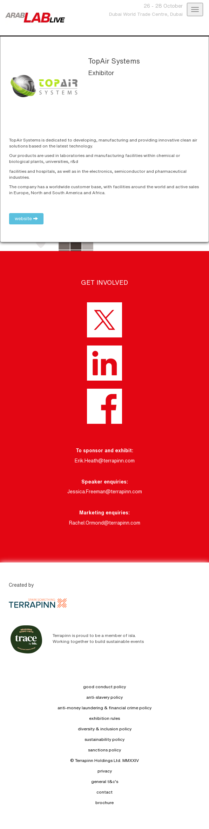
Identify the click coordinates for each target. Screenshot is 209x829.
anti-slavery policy (104, 697)
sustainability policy (104, 739)
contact (104, 792)
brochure (104, 802)
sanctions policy (104, 750)
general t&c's (104, 781)
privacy (104, 771)
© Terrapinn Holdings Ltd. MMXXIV (104, 760)
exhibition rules (104, 718)
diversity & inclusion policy (105, 728)
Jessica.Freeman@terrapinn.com (104, 491)
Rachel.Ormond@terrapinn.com (104, 522)
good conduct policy (104, 686)
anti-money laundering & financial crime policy (104, 707)
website (26, 218)
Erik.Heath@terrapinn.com (105, 460)
